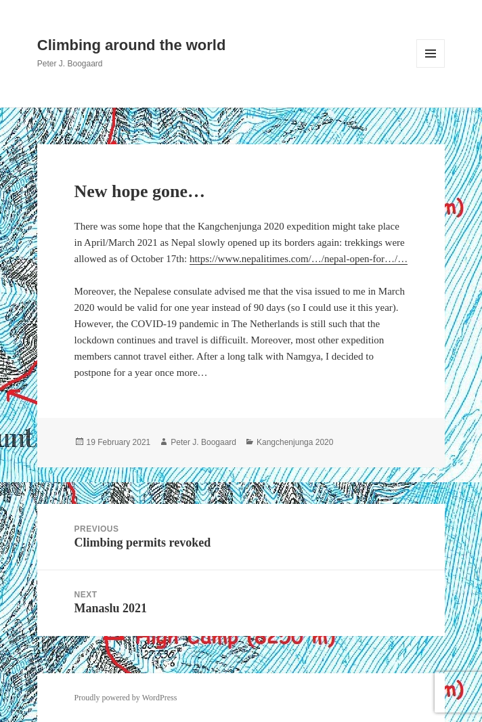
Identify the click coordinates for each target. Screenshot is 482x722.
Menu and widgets (431, 67)
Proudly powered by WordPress (125, 697)
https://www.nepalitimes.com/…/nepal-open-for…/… (299, 258)
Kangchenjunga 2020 (295, 442)
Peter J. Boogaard (203, 442)
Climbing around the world (131, 45)
